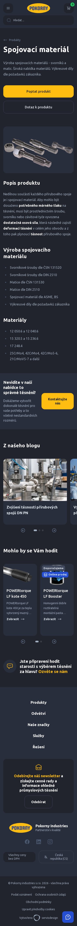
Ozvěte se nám (53, 671)
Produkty (12, 40)
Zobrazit (16, 619)
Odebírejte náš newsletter (37, 776)
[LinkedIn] (38, 841)
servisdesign (45, 918)
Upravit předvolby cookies (38, 909)
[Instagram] (50, 841)
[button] (35, 530)
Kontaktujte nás (57, 401)
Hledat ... (15, 20)
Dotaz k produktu (38, 107)
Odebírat (38, 802)
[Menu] (8, 8)
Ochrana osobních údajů (50, 894)
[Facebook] (27, 841)
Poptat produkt (38, 91)
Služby (38, 736)
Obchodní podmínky (38, 902)
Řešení (39, 747)
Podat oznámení (21, 894)
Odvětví (38, 713)
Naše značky (38, 725)
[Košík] (69, 8)
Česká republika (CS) (56, 856)
